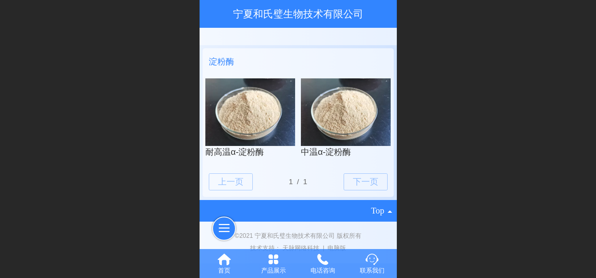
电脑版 (336, 248)
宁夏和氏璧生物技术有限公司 (298, 13)
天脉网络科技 (301, 248)
